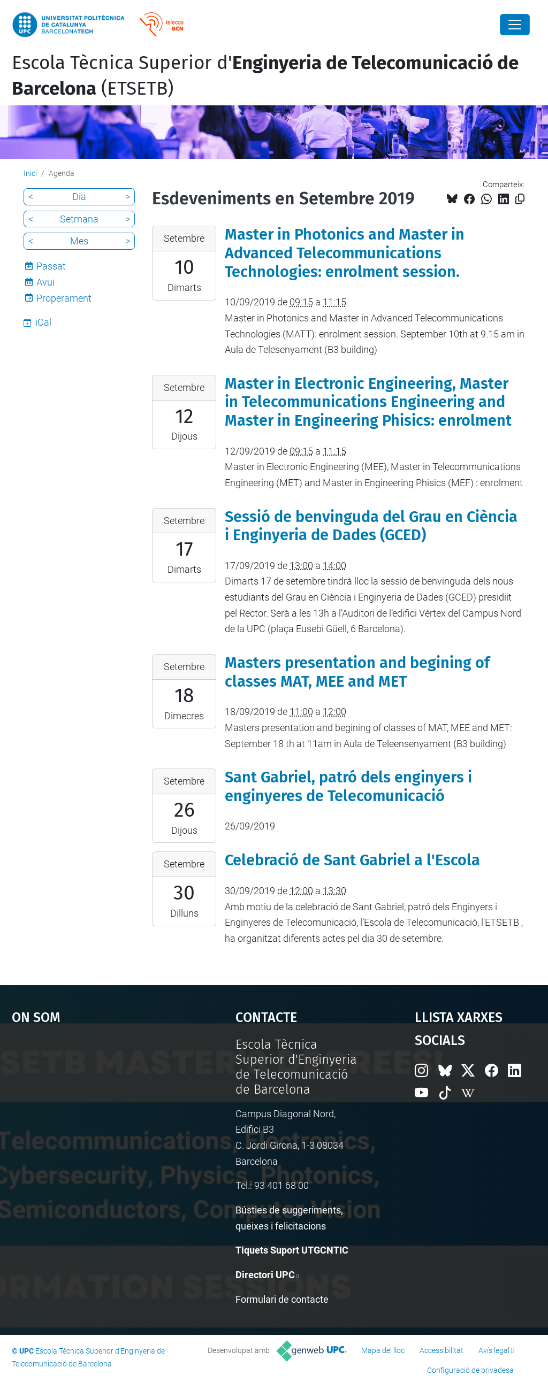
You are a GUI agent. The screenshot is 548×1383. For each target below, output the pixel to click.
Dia (79, 196)
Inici (30, 173)
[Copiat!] (519, 199)
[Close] (515, 24)
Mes (79, 241)
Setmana (79, 219)
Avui (45, 282)
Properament (64, 298)
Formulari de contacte (282, 1299)
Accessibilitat (441, 1350)
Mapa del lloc (383, 1350)
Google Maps (95, 1117)
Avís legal (493, 1350)
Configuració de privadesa (470, 1370)
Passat (51, 266)
